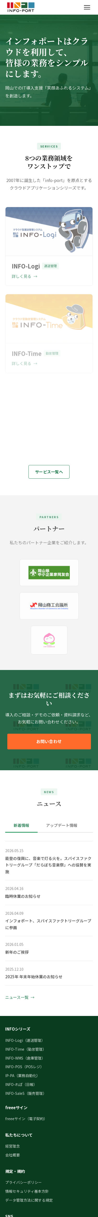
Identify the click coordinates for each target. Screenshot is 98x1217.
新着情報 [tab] (21, 825)
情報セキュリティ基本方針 (27, 1191)
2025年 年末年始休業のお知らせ (33, 977)
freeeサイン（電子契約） (26, 1118)
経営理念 (12, 1146)
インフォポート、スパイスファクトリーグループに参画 (48, 925)
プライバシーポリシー (23, 1182)
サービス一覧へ (49, 471)
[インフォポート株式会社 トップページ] (20, 7)
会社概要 (12, 1154)
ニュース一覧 (16, 998)
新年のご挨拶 (17, 953)
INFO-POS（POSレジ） (24, 1066)
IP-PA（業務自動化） (22, 1075)
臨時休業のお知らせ (23, 897)
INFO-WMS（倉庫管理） (25, 1058)
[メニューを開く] (87, 7)
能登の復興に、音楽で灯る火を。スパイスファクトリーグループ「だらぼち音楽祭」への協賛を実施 (48, 865)
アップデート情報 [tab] (61, 825)
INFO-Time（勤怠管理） (25, 1049)
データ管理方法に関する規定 (29, 1200)
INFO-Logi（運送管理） (25, 1040)
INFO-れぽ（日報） (21, 1084)
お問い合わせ (49, 741)
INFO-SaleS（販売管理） (26, 1093)
